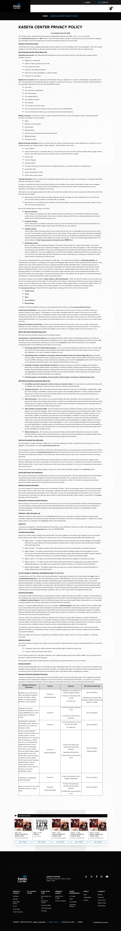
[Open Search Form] (86, 2)
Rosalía (36, 834)
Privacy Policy (55, 922)
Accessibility (79, 876)
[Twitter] (86, 876)
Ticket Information (18, 912)
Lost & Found (101, 902)
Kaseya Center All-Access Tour (22, 835)
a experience (100, 922)
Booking (100, 896)
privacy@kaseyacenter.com (29, 578)
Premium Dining (71, 8)
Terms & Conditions (40, 922)
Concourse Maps (46, 905)
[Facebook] (93, 876)
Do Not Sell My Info (72, 922)
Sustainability (87, 899)
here (92, 576)
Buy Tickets (23, 841)
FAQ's (71, 899)
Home (45, 16)
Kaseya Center (16, 6)
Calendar (15, 899)
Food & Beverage (46, 908)
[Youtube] (106, 876)
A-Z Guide (72, 896)
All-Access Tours (49, 8)
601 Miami (44, 911)
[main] (60, 431)
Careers (86, 902)
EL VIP (15, 906)
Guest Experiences (81, 8)
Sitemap (83, 922)
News (85, 896)
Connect (103, 8)
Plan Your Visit (60, 8)
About (92, 8)
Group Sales (16, 909)
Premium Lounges (60, 901)
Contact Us (101, 899)
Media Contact (102, 904)
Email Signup (101, 907)
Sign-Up (103, 2)
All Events (16, 896)
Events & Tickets (38, 8)
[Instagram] (99, 876)
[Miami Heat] (111, 8)
